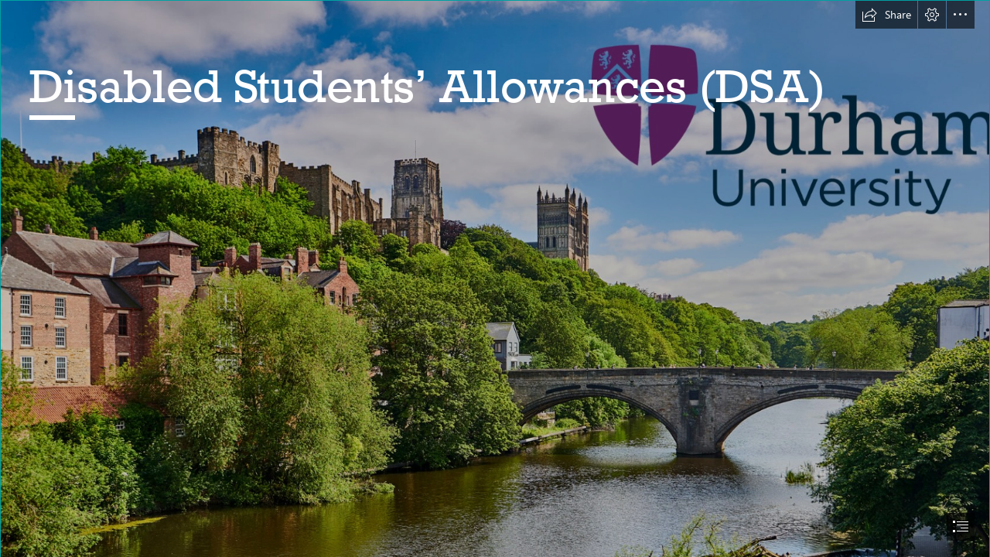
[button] (886, 15)
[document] (495, 278)
